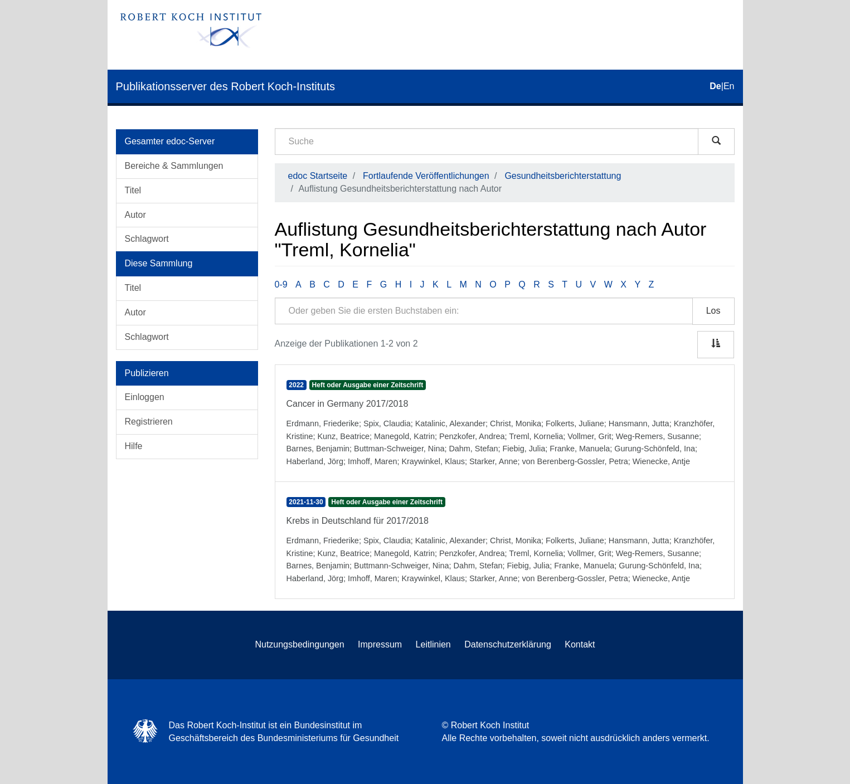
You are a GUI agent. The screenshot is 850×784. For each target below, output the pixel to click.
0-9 (281, 284)
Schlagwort (147, 239)
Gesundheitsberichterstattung (562, 176)
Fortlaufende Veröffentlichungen (426, 176)
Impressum (380, 644)
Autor (135, 215)
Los (713, 310)
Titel (133, 190)
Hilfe (134, 446)
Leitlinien (433, 644)
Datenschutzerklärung (507, 644)
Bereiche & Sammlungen (174, 166)
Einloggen (144, 397)
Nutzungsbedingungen (299, 644)
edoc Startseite (318, 176)
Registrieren (149, 421)
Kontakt (580, 644)
